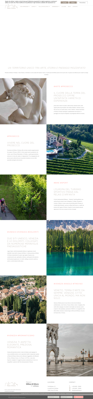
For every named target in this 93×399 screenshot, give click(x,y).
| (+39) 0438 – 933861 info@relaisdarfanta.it (14, 1)
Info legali (58, 393)
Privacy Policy (52, 393)
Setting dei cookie (69, 393)
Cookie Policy (62, 393)
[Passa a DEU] (4, 2)
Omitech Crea (47, 393)
